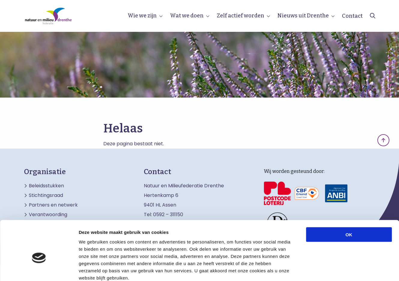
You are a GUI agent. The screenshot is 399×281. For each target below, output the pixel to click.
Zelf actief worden (240, 15)
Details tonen (324, 269)
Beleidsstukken (46, 185)
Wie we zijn (142, 15)
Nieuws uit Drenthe (303, 15)
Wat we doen (187, 15)
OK (349, 201)
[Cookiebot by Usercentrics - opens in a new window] (39, 269)
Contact (352, 16)
